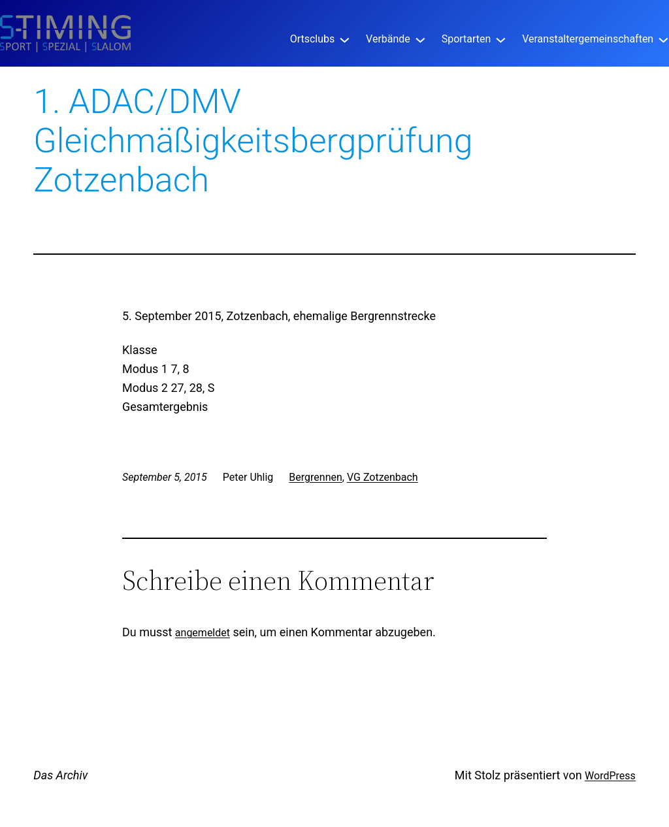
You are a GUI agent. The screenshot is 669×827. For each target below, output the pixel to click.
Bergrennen (315, 477)
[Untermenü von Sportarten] (500, 38)
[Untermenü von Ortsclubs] (344, 38)
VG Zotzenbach (382, 477)
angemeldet (202, 632)
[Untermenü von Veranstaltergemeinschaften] (663, 38)
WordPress (610, 776)
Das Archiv (60, 775)
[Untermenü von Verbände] (420, 38)
